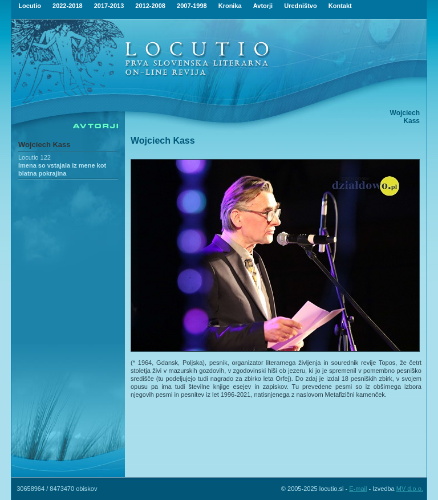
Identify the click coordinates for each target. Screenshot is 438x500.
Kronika (230, 5)
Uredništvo (300, 5)
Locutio (29, 5)
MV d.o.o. (409, 488)
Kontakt (340, 5)
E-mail (358, 488)
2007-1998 (192, 5)
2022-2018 (67, 5)
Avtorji (263, 5)
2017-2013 (109, 5)
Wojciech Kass (44, 144)
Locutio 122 (34, 157)
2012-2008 (150, 5)
